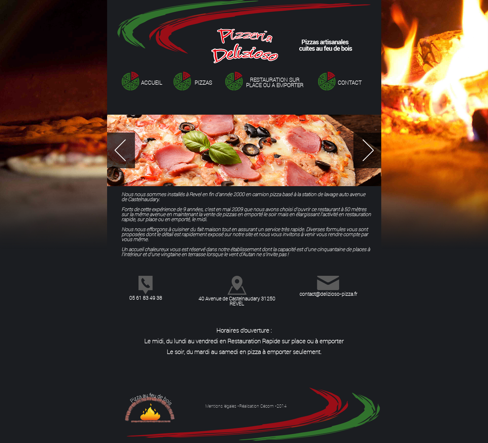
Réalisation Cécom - (258, 406)
